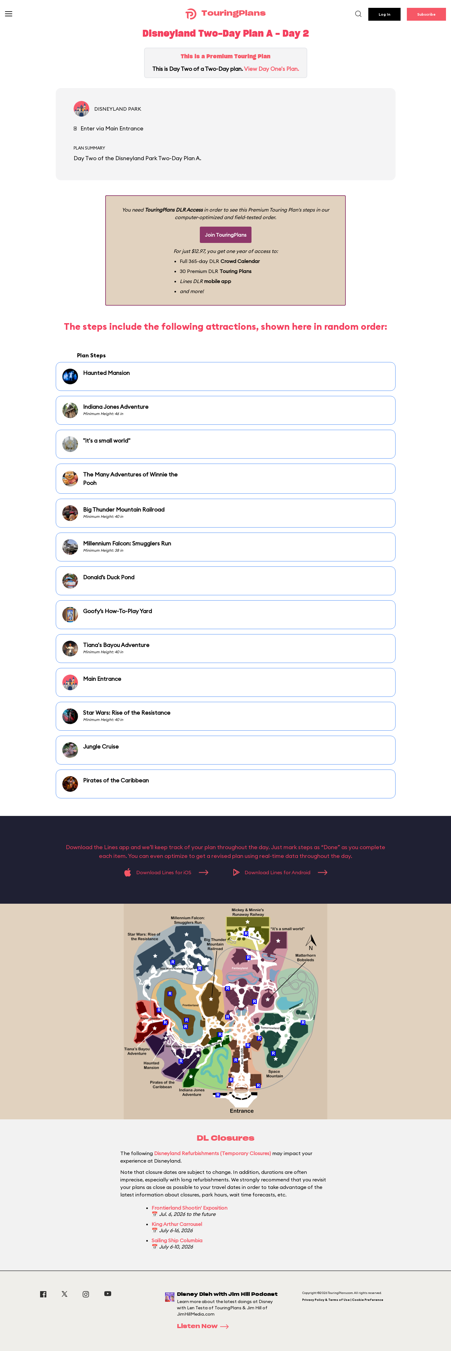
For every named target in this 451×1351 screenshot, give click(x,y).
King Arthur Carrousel (177, 1224)
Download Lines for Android (280, 872)
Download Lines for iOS (166, 872)
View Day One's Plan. (271, 68)
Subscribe (426, 14)
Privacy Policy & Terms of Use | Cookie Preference (342, 1300)
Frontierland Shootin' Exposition (189, 1208)
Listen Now (205, 1326)
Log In (384, 14)
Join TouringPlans (225, 235)
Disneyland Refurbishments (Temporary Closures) (212, 1153)
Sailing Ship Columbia (177, 1240)
